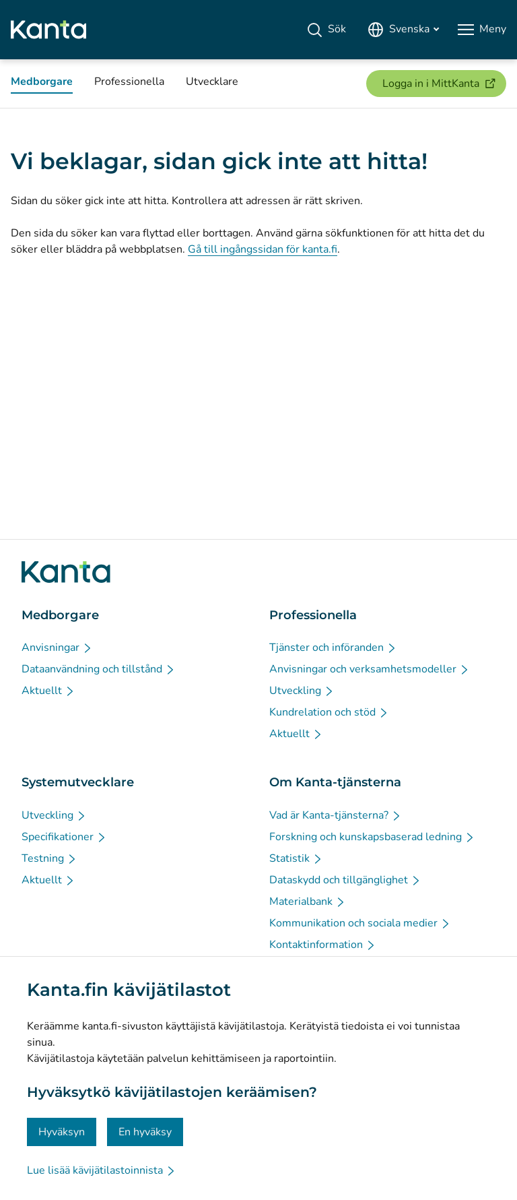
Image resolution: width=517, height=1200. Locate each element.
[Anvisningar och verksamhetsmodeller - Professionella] (369, 669)
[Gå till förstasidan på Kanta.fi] (66, 572)
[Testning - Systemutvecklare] (49, 858)
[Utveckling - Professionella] (302, 690)
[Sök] (326, 29)
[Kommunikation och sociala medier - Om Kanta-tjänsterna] (360, 923)
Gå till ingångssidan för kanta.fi (262, 249)
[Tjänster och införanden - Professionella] (333, 647)
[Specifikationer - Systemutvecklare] (64, 836)
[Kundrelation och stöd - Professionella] (329, 712)
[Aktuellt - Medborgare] (48, 690)
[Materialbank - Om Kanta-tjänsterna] (307, 901)
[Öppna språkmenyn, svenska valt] (403, 29)
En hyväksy (145, 1132)
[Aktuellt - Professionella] (296, 733)
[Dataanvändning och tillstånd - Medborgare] (99, 669)
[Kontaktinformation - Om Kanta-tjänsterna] (322, 944)
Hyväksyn (61, 1132)
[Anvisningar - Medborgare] (57, 647)
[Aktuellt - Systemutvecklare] (48, 880)
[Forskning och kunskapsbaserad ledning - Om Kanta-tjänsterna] (372, 836)
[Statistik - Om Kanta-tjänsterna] (296, 858)
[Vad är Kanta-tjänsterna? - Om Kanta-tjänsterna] (335, 815)
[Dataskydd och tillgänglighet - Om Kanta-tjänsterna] (345, 880)
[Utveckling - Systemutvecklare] (54, 815)
